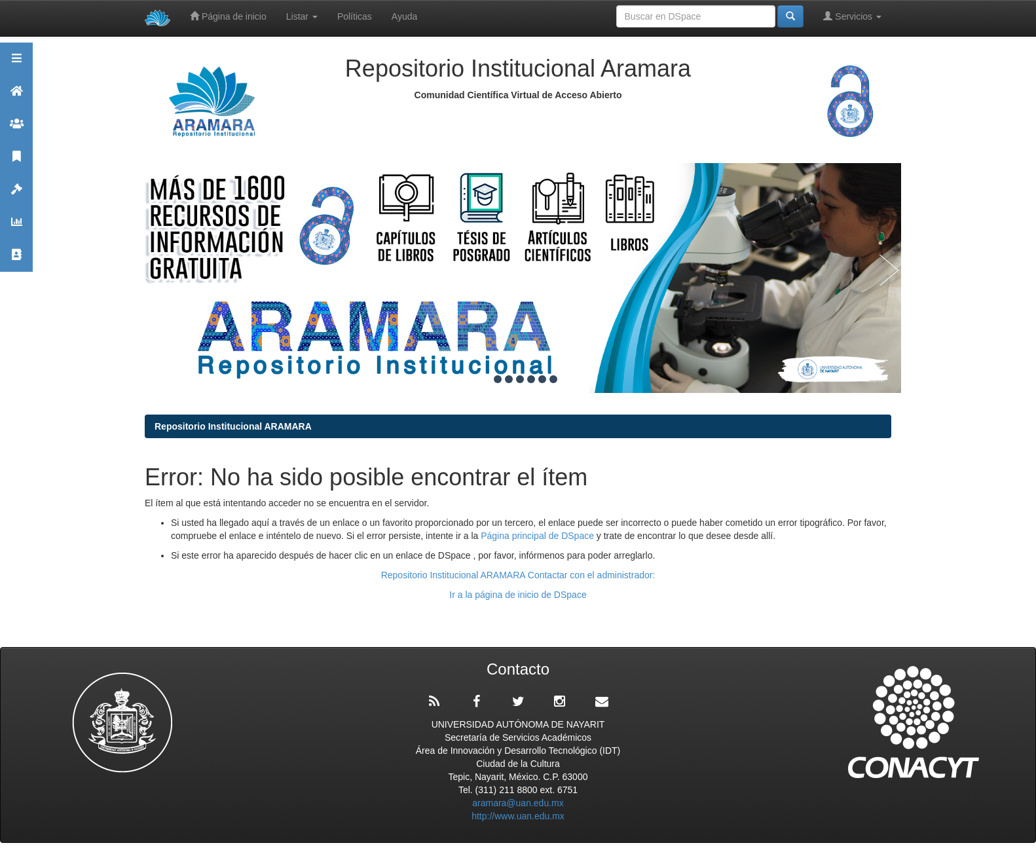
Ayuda (404, 16)
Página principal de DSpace (539, 535)
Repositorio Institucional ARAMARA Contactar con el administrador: (518, 575)
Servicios (852, 16)
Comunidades (16, 129)
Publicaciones (16, 162)
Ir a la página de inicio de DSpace (517, 594)
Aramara (16, 96)
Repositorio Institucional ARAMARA (233, 426)
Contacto (16, 260)
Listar (302, 16)
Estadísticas (16, 227)
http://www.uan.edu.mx (518, 816)
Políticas (354, 16)
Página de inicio (228, 16)
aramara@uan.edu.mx (518, 803)
